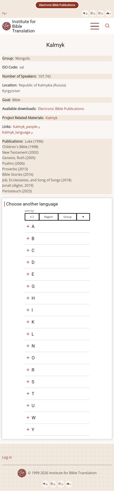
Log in (7, 457)
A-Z (32, 217)
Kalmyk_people (26, 126)
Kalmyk (51, 117)
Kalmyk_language (17, 132)
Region (48, 217)
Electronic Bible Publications (57, 5)
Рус (4, 13)
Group (67, 217)
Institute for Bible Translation (24, 26)
